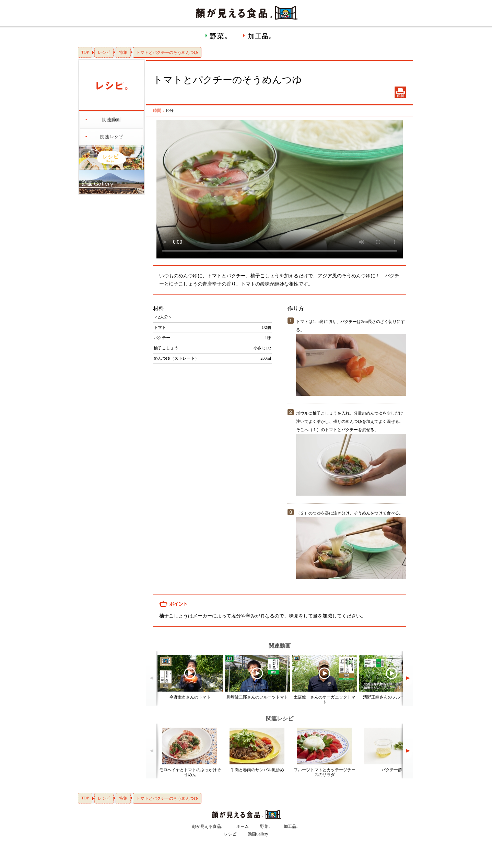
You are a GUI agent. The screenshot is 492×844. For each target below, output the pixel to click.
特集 (123, 52)
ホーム (242, 826)
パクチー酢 (392, 769)
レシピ (104, 52)
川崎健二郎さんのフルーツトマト (257, 697)
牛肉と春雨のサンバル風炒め (257, 769)
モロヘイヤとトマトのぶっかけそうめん (190, 772)
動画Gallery (258, 834)
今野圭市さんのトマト (190, 697)
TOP (85, 52)
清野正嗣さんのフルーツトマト (392, 697)
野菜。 (266, 826)
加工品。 (292, 826)
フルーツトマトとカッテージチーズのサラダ (324, 772)
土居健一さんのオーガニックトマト (324, 699)
